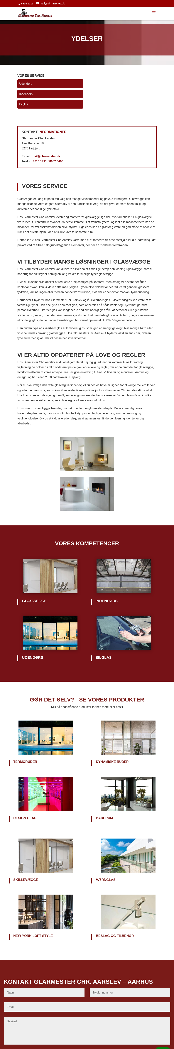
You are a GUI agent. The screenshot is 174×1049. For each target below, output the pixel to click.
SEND (162, 1017)
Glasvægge (34, 601)
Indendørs (26, 94)
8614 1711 (27, 3)
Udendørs (25, 83)
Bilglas (23, 104)
